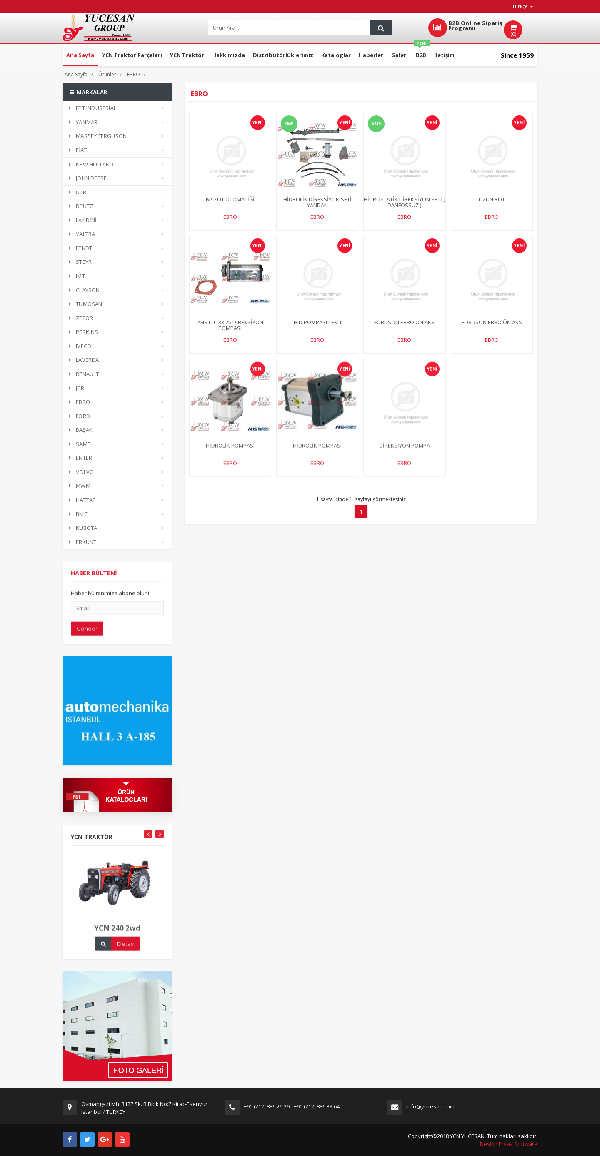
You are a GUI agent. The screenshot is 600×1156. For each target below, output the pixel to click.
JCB (76, 388)
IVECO (80, 346)
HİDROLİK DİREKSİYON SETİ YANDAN (317, 202)
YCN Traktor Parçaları (132, 55)
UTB (77, 192)
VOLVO (81, 472)
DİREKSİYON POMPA (404, 452)
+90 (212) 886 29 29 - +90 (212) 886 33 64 (292, 1106)
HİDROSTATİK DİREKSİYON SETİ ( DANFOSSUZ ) (404, 202)
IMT (77, 276)
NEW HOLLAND (91, 164)
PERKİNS (83, 332)
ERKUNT (82, 542)
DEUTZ (81, 206)
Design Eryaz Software (509, 1144)
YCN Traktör (187, 55)
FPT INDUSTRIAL (92, 108)
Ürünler (107, 74)
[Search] (288, 28)
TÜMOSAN (85, 304)
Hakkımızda (228, 55)
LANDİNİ (83, 220)
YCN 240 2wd (117, 935)
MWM (79, 485)
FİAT (78, 150)
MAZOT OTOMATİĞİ (230, 199)
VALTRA (82, 234)
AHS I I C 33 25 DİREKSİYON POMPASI (230, 325)
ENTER (80, 457)
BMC (78, 514)
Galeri (399, 55)
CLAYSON (84, 290)
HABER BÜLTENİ (94, 580)
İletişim (444, 55)
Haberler (371, 55)
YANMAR (83, 122)
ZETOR (81, 318)
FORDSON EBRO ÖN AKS (404, 322)
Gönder (87, 636)
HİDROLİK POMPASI (230, 452)
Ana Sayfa (80, 55)
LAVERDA (84, 360)
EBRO (133, 74)
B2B (422, 51)
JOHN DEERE (88, 178)
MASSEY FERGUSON (98, 136)
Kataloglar (336, 55)
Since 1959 (517, 55)
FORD (79, 416)
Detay (125, 951)
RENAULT (84, 374)
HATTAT (82, 500)
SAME (79, 444)
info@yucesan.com (430, 1106)
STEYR (80, 262)
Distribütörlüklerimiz (283, 55)
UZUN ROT (492, 199)
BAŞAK (80, 430)
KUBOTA (83, 528)
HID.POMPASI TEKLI (317, 322)
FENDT (80, 248)
